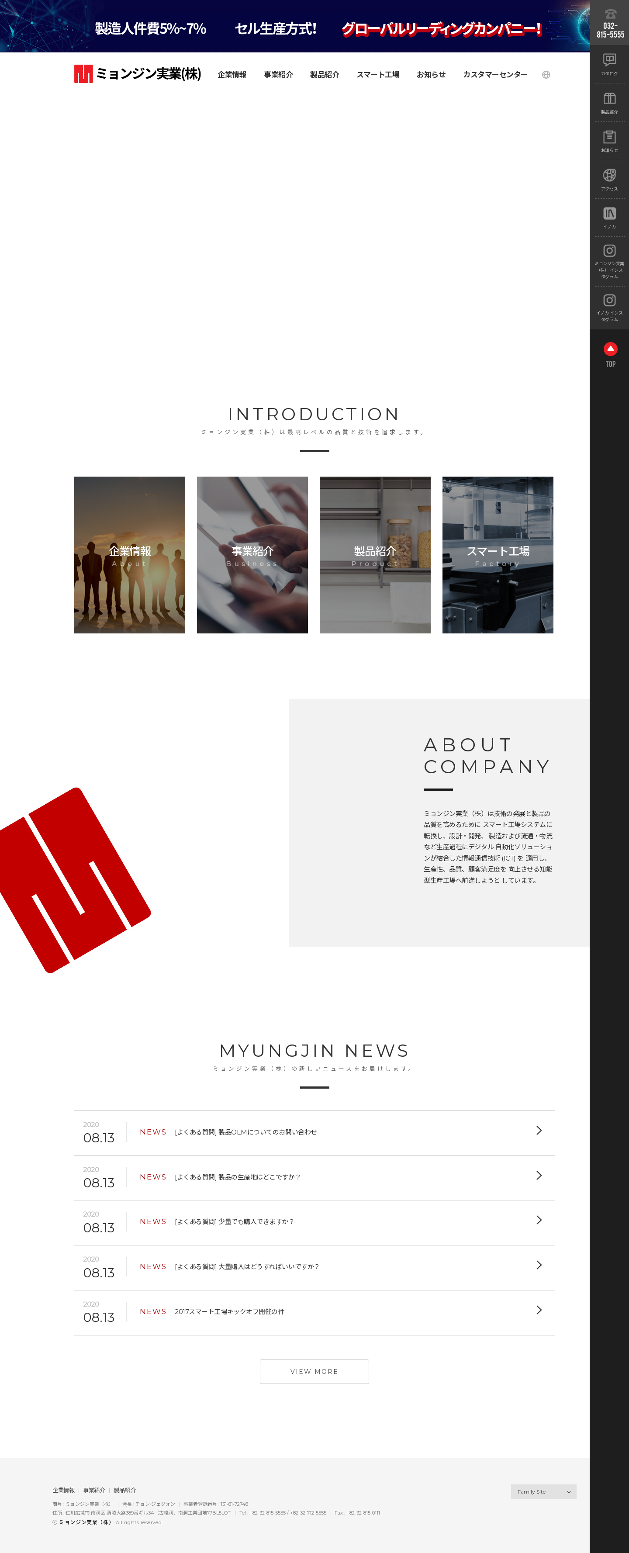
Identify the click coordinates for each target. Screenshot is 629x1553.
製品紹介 (124, 1490)
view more (314, 1372)
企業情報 (63, 1490)
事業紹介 (94, 1490)
